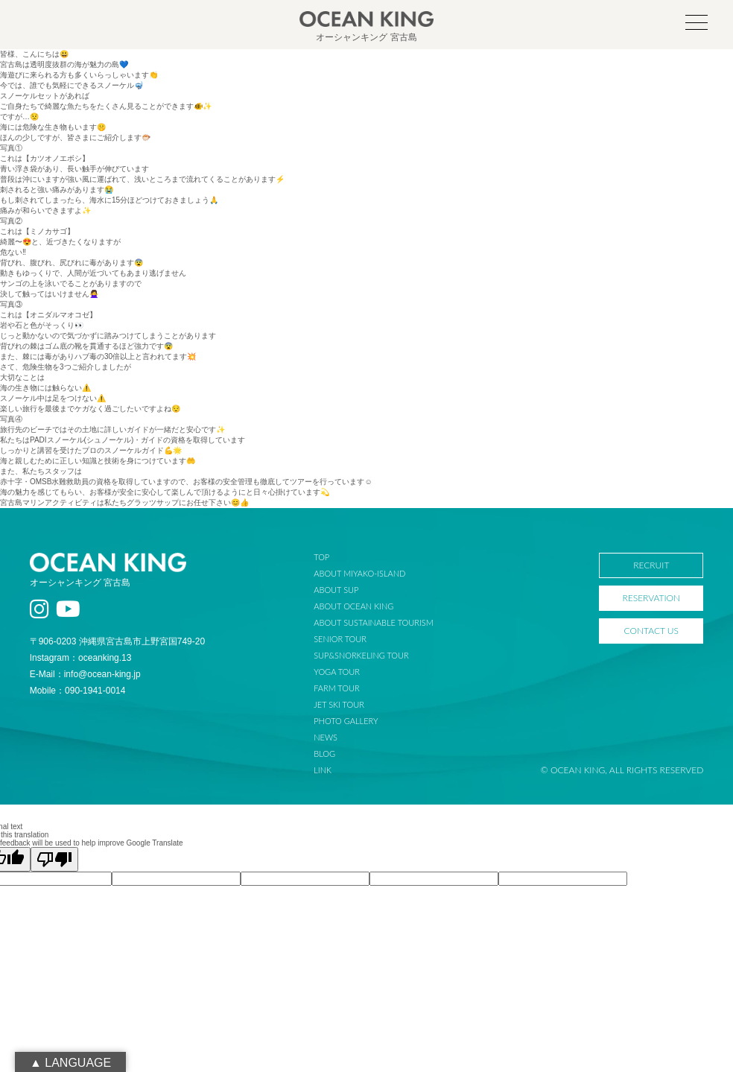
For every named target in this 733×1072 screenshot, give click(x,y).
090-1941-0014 (95, 690)
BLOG (324, 753)
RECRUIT (651, 565)
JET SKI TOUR (339, 704)
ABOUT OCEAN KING (353, 606)
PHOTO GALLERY (346, 721)
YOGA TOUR (337, 671)
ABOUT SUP (336, 589)
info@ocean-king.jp (102, 674)
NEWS (325, 737)
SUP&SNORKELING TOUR (361, 655)
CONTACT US (651, 630)
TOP (321, 557)
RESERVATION (651, 597)
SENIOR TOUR (340, 639)
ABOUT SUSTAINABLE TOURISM (373, 622)
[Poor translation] (54, 859)
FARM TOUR (336, 688)
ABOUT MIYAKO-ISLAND (359, 573)
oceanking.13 (104, 658)
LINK (322, 770)
